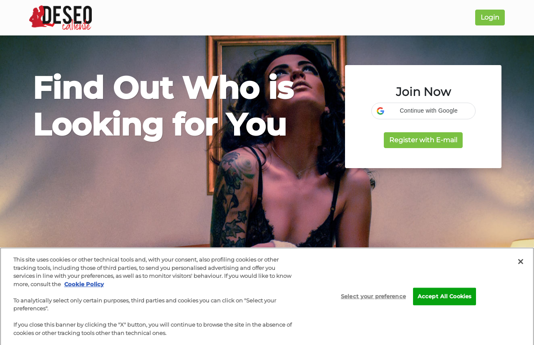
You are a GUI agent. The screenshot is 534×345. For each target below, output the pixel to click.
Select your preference (373, 298)
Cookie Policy (84, 286)
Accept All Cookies (444, 298)
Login (490, 17)
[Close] (520, 263)
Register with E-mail (423, 140)
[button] (423, 111)
